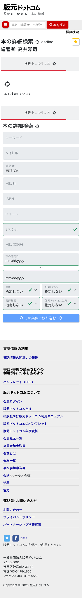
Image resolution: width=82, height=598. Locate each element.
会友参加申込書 (14, 468)
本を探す (57, 25)
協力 (6, 490)
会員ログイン (12, 401)
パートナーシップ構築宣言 (22, 524)
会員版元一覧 (12, 438)
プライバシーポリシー (19, 517)
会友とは (9, 453)
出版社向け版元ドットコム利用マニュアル (33, 416)
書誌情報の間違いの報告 (20, 357)
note (24, 538)
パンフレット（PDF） (19, 382)
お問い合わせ (12, 509)
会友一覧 (9, 460)
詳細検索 (72, 32)
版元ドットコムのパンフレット (25, 423)
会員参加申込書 (14, 446)
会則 (6, 475)
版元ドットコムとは (17, 409)
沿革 (6, 483)
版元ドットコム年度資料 (20, 431)
